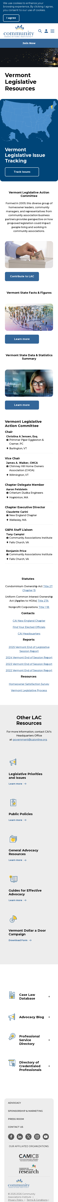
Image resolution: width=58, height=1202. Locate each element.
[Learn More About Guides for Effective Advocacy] (18, 900)
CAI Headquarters (29, 633)
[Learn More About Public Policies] (18, 820)
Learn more (26, 340)
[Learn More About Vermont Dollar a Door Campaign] (20, 940)
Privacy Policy (16, 1200)
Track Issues (22, 171)
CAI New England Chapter (29, 620)
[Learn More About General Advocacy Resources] (18, 860)
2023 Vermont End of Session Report (29, 664)
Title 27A (43, 600)
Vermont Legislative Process (29, 690)
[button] (40, 31)
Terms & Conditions (37, 1200)
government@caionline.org (30, 739)
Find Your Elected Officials (29, 627)
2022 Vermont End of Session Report (29, 670)
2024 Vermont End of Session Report (29, 657)
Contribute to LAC (24, 278)
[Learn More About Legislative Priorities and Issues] (18, 783)
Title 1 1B (44, 607)
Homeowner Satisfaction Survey (29, 684)
